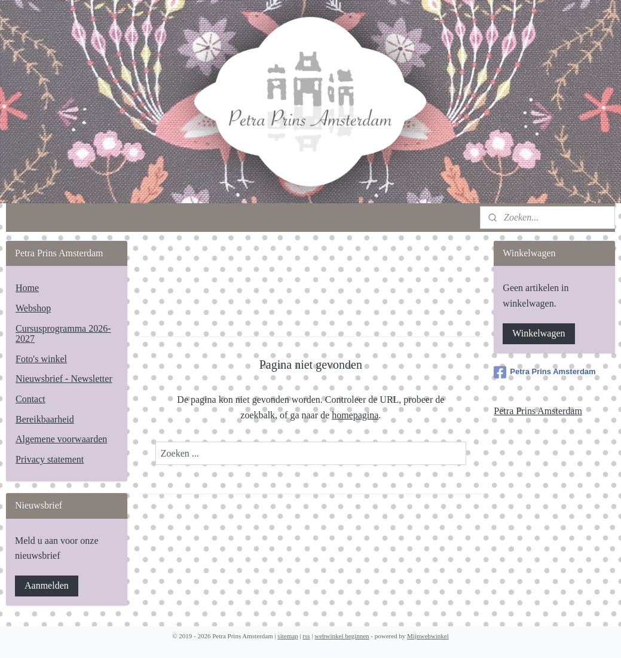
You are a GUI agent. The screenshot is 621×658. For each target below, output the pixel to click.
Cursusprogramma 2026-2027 (63, 333)
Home (27, 288)
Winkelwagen (538, 333)
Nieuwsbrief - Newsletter (64, 379)
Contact (30, 399)
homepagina (355, 415)
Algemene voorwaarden (61, 439)
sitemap (287, 635)
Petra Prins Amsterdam (544, 372)
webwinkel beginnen (341, 635)
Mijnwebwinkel (428, 635)
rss (306, 635)
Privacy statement (50, 459)
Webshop (33, 308)
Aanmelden (47, 585)
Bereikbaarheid (45, 419)
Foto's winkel (41, 359)
